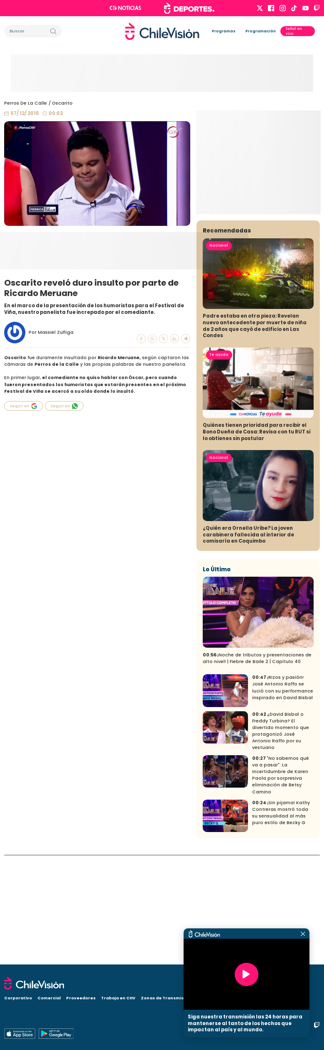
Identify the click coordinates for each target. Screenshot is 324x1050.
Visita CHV (223, 998)
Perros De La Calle (25, 103)
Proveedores (81, 998)
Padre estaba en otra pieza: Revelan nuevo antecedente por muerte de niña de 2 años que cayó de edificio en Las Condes (255, 435)
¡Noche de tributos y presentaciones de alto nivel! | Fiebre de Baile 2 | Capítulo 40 (257, 767)
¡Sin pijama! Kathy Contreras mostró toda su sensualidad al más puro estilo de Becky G (281, 922)
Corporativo (18, 998)
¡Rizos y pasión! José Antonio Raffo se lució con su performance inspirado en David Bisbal (282, 797)
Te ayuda (218, 464)
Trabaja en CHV (118, 998)
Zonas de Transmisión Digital (173, 998)
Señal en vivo (294, 31)
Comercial (49, 998)
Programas (224, 31)
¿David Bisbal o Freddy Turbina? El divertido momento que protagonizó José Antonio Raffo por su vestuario (280, 840)
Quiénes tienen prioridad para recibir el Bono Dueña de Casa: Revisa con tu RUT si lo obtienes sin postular (256, 541)
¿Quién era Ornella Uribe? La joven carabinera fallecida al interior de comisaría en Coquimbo (248, 643)
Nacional (218, 354)
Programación (260, 31)
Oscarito (62, 103)
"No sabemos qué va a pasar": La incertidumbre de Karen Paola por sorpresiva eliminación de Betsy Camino (280, 884)
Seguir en (23, 406)
